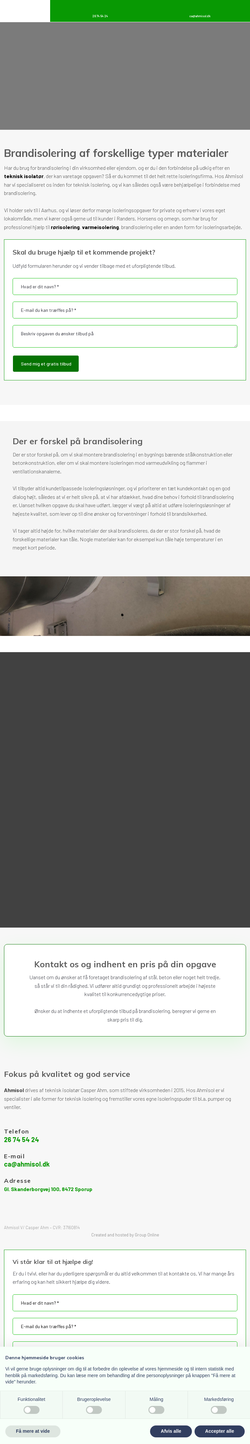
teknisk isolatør (23, 176)
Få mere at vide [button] (33, 1431)
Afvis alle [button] (171, 1431)
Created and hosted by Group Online (125, 1234)
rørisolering (65, 227)
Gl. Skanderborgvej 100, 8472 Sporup (48, 1189)
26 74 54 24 (21, 1139)
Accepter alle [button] (219, 1431)
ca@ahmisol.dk (27, 1164)
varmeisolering (100, 227)
